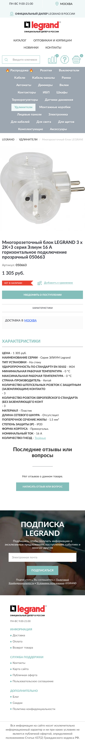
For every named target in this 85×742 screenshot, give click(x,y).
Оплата (17, 641)
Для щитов (66, 121)
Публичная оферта (25, 675)
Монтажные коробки (55, 107)
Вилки (64, 85)
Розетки (46, 70)
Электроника (58, 114)
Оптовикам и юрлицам (52, 40)
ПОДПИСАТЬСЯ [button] (42, 570)
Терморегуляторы (25, 99)
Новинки (31, 47)
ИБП (46, 92)
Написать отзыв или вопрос (43, 486)
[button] (64, 59)
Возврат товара (23, 647)
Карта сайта (21, 669)
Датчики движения (59, 99)
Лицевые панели (29, 114)
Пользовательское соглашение (33, 681)
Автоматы (23, 85)
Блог (16, 696)
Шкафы (61, 92)
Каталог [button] (19, 40)
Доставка (19, 635)
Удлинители (23, 107)
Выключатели (69, 70)
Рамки (66, 77)
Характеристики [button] (42, 308)
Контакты (53, 47)
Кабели (19, 77)
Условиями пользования (50, 583)
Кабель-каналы (43, 77)
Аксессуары (58, 129)
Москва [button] (30, 320)
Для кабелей (20, 121)
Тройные (40, 438)
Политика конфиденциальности (34, 709)
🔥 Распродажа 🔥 (19, 70)
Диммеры (45, 85)
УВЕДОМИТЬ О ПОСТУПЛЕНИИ (42, 295)
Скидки (17, 703)
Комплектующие (30, 129)
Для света (43, 121)
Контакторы (27, 92)
